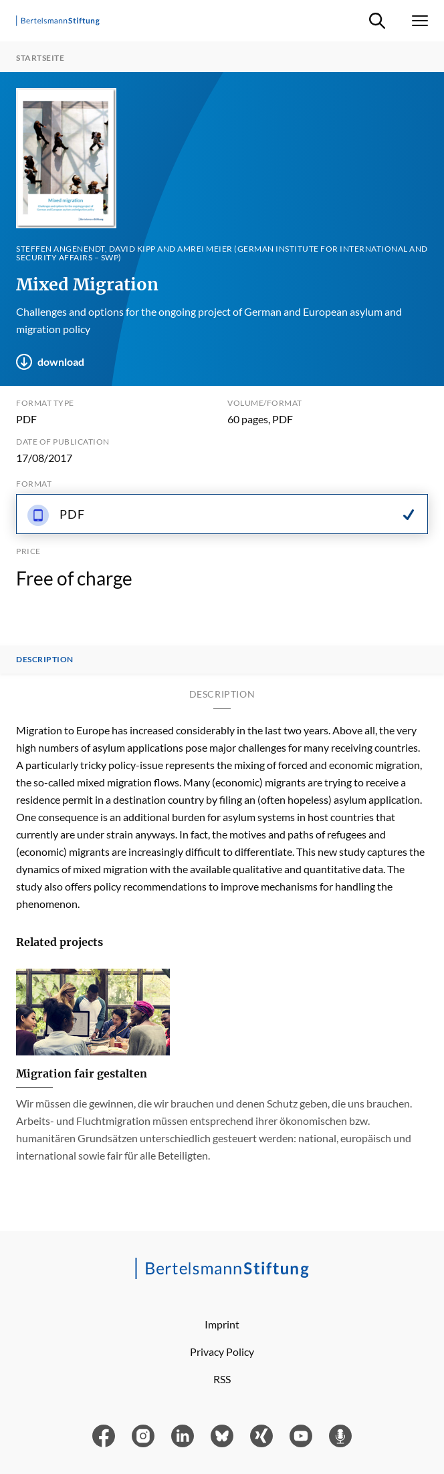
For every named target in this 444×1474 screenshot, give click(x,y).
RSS (222, 1379)
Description (45, 660)
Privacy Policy (222, 1351)
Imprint (222, 1324)
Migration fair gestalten (81, 1073)
